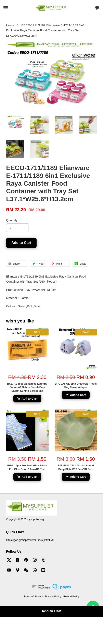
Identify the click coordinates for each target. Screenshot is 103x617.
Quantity (11, 220)
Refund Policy (71, 596)
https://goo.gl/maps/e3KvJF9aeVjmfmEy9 (30, 539)
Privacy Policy (53, 596)
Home (10, 25)
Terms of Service (33, 596)
